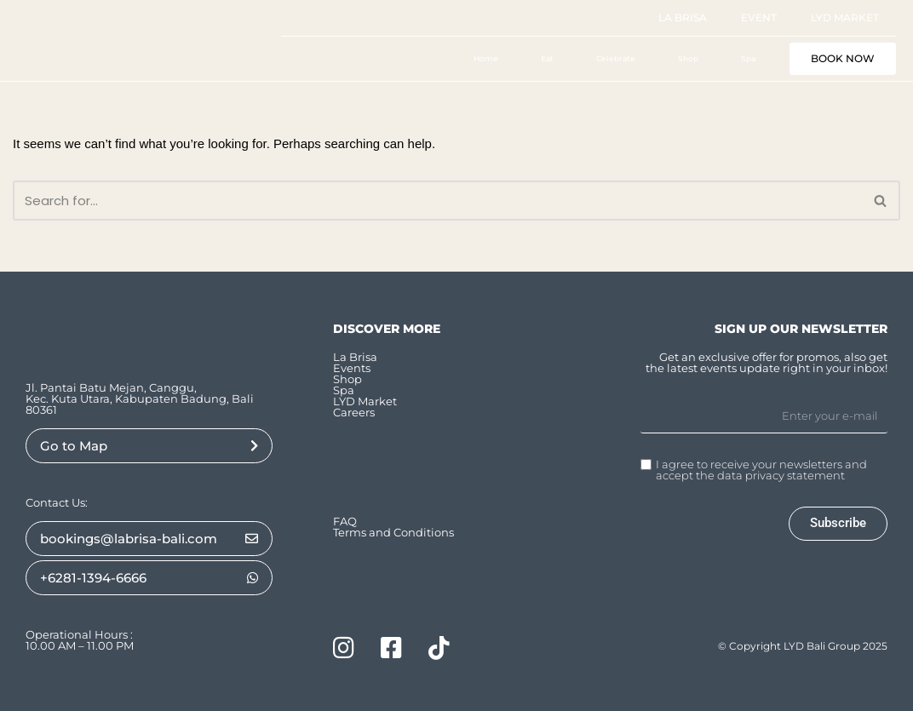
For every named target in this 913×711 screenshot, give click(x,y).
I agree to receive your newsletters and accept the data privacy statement (761, 470)
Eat (547, 58)
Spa (748, 58)
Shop (688, 58)
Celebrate (615, 58)
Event (759, 17)
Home (486, 58)
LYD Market (845, 17)
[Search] (437, 201)
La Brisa (682, 17)
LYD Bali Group (822, 645)
